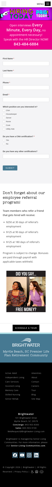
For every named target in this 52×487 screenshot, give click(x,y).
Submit (10, 168)
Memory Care (11, 390)
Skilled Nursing (12, 394)
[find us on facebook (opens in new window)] (15, 455)
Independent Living (14, 377)
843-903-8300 (32, 424)
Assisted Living (12, 386)
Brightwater (29, 467)
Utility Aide (8, 129)
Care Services (12, 381)
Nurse (7, 121)
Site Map (35, 399)
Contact (35, 381)
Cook (6, 125)
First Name (8, 58)
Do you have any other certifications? (20, 151)
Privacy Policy (21, 471)
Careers (35, 386)
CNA (6, 110)
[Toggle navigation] (48, 4)
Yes (6, 140)
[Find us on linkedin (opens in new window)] (36, 455)
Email (6, 95)
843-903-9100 (29, 428)
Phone (6, 82)
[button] (3, 3)
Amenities (36, 373)
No (5, 144)
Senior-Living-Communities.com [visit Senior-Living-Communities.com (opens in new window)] (28, 445)
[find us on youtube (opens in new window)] (22, 455)
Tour (33, 390)
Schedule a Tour (26, 328)
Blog (33, 394)
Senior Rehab (11, 399)
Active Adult (11, 373)
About (34, 377)
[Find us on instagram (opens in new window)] (29, 455)
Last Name (8, 70)
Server (7, 118)
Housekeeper (10, 114)
